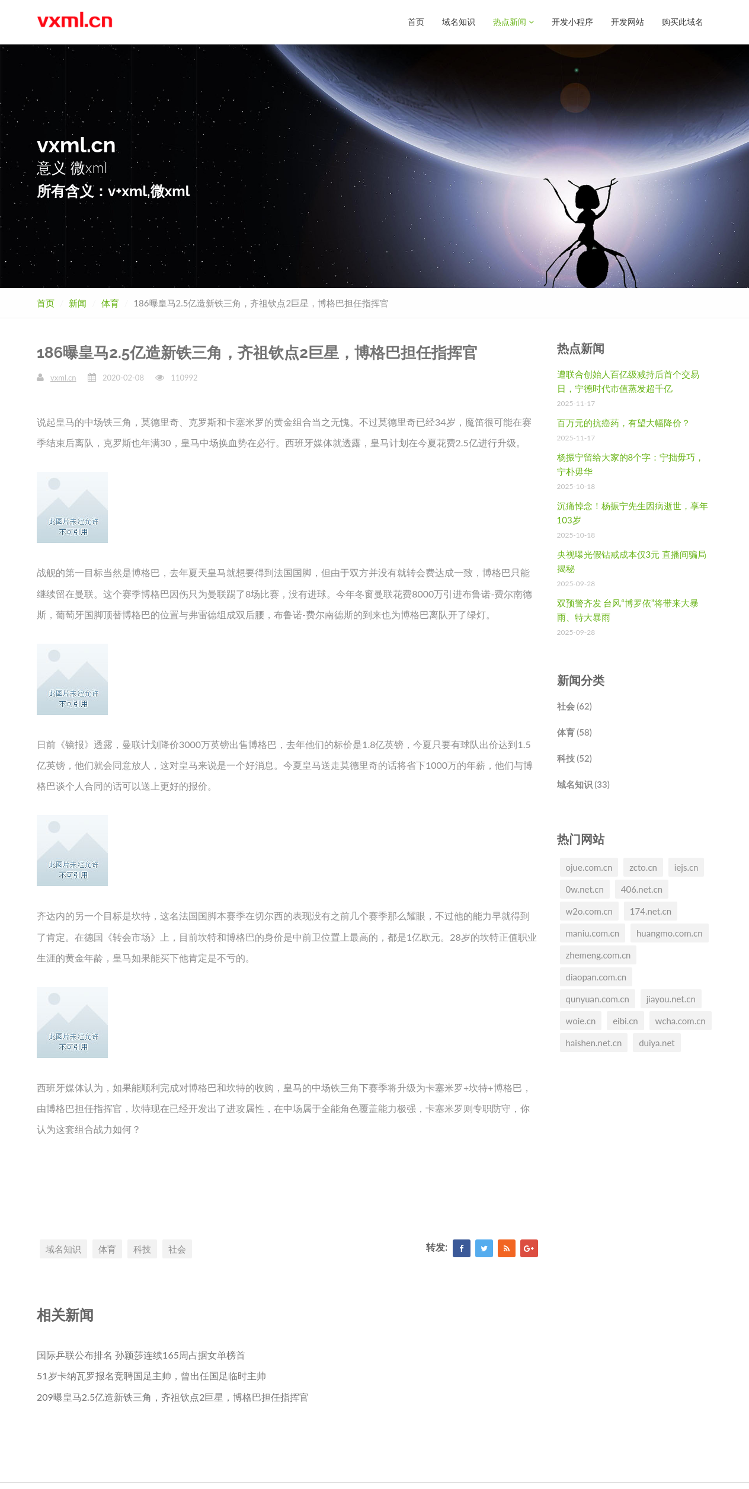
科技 (142, 1248)
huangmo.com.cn (669, 932)
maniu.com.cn (593, 932)
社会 (177, 1248)
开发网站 (627, 21)
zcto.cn (643, 866)
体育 (110, 302)
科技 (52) (574, 757)
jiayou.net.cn (671, 998)
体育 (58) (574, 731)
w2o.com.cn (589, 910)
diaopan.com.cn (596, 976)
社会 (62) (574, 705)
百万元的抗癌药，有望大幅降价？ (623, 422)
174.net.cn (650, 910)
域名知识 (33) (583, 783)
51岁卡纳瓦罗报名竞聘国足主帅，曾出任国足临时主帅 (151, 1375)
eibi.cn (625, 1020)
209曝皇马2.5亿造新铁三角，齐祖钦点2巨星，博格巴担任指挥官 (173, 1396)
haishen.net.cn (594, 1042)
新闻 (78, 302)
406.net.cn (641, 888)
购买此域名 (682, 21)
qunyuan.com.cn (597, 998)
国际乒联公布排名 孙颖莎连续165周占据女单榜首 (141, 1354)
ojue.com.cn (589, 866)
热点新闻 (513, 21)
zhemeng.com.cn (598, 954)
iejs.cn (686, 866)
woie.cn (581, 1020)
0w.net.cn (585, 888)
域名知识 (458, 21)
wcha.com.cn (680, 1020)
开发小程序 (572, 21)
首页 (416, 21)
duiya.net (657, 1042)
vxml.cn (63, 377)
